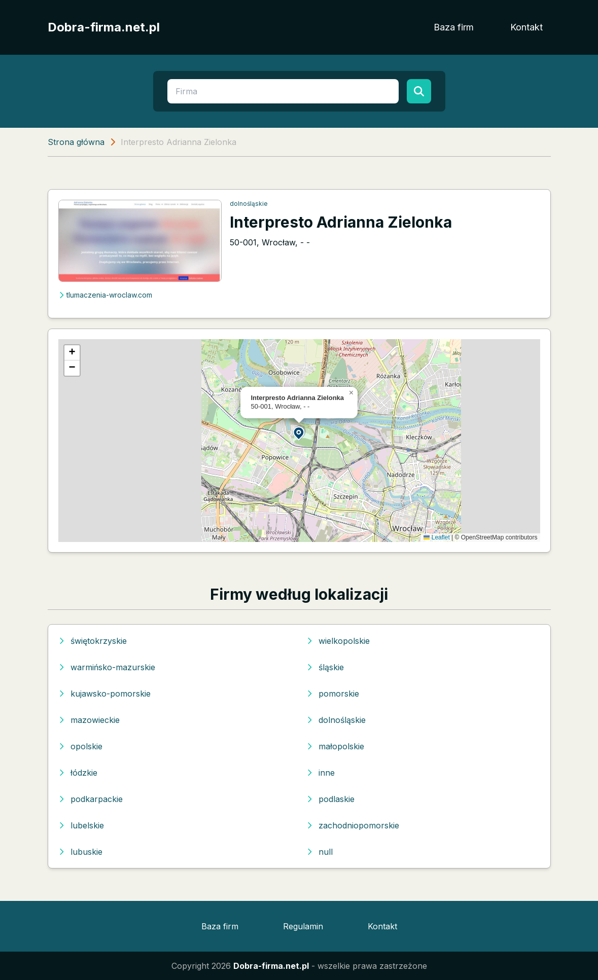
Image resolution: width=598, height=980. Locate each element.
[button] (299, 433)
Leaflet (436, 537)
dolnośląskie (249, 203)
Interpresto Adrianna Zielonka (341, 222)
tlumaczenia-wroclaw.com (105, 295)
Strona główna (76, 142)
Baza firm (454, 27)
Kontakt (526, 27)
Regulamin (303, 926)
